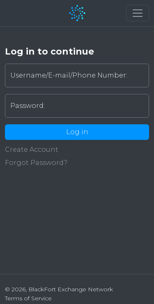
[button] (137, 13)
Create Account (31, 149)
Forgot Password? (36, 163)
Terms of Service (28, 298)
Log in (77, 132)
